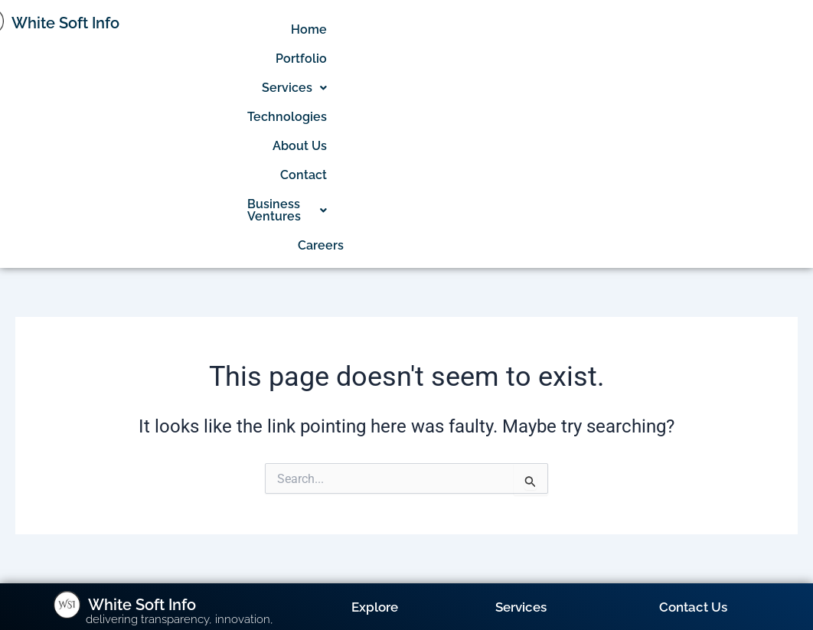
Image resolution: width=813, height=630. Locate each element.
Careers (790, 58)
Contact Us (693, 420)
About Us (705, 29)
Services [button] (532, 29)
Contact (772, 29)
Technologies (621, 29)
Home (397, 29)
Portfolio (457, 29)
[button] (532, 29)
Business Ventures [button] (688, 58)
